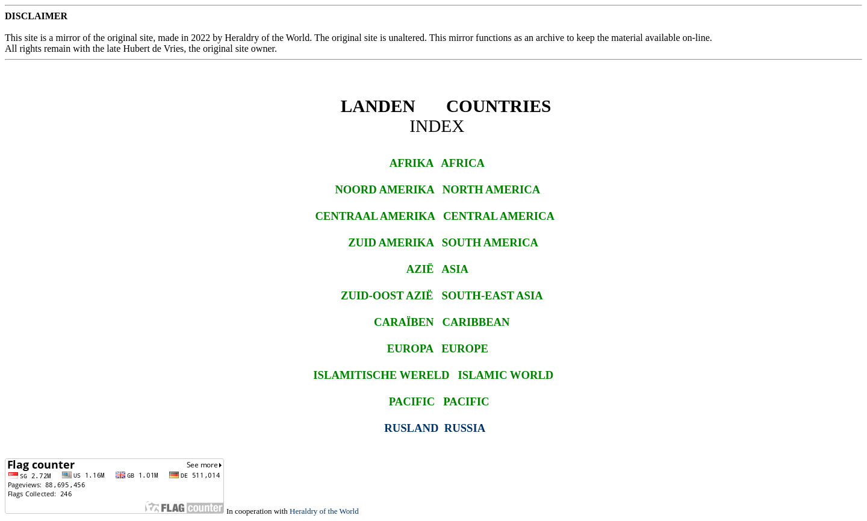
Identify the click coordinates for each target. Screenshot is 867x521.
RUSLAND (411, 428)
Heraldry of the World (324, 511)
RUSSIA (464, 428)
